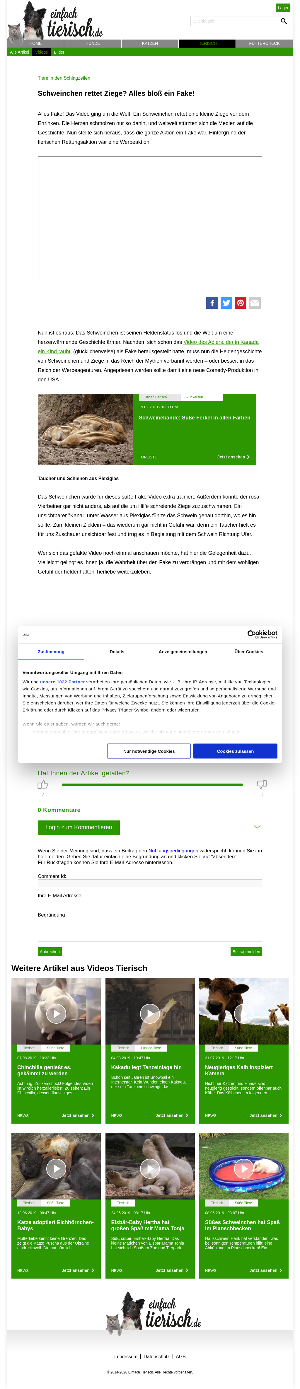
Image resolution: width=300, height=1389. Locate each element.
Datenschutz (157, 1356)
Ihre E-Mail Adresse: (60, 895)
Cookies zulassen (235, 751)
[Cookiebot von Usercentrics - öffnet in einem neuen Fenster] (251, 634)
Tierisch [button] (207, 43)
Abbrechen (50, 951)
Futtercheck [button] (264, 43)
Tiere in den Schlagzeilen (64, 78)
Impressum (125, 1356)
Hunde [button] (93, 43)
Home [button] (35, 43)
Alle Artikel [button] (19, 52)
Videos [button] (41, 52)
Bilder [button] (59, 52)
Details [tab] (117, 651)
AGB (181, 1356)
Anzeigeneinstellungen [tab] (183, 651)
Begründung (51, 915)
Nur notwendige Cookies (149, 751)
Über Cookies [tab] (249, 651)
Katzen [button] (150, 43)
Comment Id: (52, 876)
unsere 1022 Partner (62, 681)
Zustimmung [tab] (51, 651)
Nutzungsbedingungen (173, 851)
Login (283, 8)
